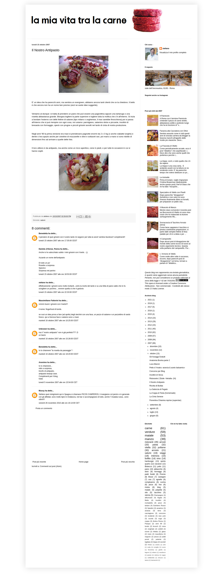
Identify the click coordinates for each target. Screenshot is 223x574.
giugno (153, 416)
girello (161, 550)
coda (149, 547)
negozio (148, 537)
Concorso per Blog (157, 371)
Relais (150, 544)
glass (164, 531)
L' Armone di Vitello (168, 254)
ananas (147, 511)
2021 (150, 300)
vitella (148, 447)
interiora (155, 456)
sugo (160, 518)
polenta (158, 539)
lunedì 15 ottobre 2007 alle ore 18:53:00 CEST (58, 274)
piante (149, 555)
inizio (149, 534)
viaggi (163, 453)
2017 (150, 307)
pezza (156, 537)
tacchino (157, 492)
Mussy (41, 391)
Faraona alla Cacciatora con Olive (174, 131)
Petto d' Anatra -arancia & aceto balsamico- (167, 368)
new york (162, 516)
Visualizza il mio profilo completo (173, 52)
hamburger (149, 461)
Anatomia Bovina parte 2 (159, 360)
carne (148, 428)
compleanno (150, 482)
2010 (150, 332)
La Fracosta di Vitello (168, 146)
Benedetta (43, 233)
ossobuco (162, 552)
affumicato (149, 498)
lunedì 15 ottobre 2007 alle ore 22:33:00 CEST (58, 292)
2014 (150, 318)
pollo (159, 466)
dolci (147, 472)
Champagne (158, 495)
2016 (150, 311)
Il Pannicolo (164, 116)
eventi (147, 531)
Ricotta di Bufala (156, 386)
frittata (155, 531)
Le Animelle (164, 177)
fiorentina (151, 550)
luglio (152, 412)
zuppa (147, 521)
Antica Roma (158, 521)
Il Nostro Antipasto (156, 382)
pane (147, 469)
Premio (163, 474)
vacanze (158, 464)
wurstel (163, 542)
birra (159, 511)
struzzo (160, 558)
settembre (154, 405)
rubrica (156, 555)
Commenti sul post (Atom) (50, 466)
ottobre (153, 353)
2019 (150, 303)
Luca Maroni (154, 364)
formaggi (158, 472)
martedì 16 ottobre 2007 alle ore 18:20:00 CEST (58, 354)
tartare (147, 505)
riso (160, 485)
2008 (150, 340)
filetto (147, 500)
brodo (147, 526)
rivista (147, 487)
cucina (163, 482)
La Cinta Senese (156, 397)
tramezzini (154, 560)
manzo (149, 439)
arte (164, 544)
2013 (150, 321)
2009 (150, 336)
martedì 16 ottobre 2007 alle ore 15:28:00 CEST (58, 339)
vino (159, 458)
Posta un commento (44, 408)
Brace (150, 477)
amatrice (160, 508)
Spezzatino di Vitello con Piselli (172, 192)
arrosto (155, 450)
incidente (151, 516)
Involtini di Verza (156, 375)
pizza (151, 485)
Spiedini (150, 508)
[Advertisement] (84, 435)
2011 (150, 329)
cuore (164, 547)
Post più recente (39, 462)
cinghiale (151, 529)
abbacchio (158, 469)
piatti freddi (150, 474)
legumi (147, 552)
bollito (148, 458)
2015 (150, 314)
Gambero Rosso (159, 505)
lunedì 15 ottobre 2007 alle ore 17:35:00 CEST (58, 241)
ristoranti (149, 442)
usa (149, 479)
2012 (150, 325)
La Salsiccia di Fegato (158, 389)
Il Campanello (165, 239)
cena (164, 526)
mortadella (149, 503)
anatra (157, 544)
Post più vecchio (128, 462)
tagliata (147, 542)
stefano (42, 283)
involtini (158, 500)
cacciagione (149, 513)
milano (154, 552)
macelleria (159, 534)
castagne (162, 477)
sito (146, 492)
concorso (162, 513)
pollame (162, 447)
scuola (150, 518)
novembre (154, 350)
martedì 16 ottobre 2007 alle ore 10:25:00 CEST (58, 320)
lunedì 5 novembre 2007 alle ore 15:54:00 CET (58, 382)
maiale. (148, 490)
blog (159, 487)
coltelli (160, 529)
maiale (149, 435)
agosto (153, 408)
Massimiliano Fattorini (48, 300)
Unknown (43, 329)
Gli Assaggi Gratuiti (157, 357)
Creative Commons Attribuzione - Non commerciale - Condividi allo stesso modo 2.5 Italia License (167, 286)
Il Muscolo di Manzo (168, 207)
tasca (146, 560)
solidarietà (151, 558)
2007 (150, 343)
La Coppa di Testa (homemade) (162, 393)
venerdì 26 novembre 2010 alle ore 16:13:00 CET (59, 403)
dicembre (154, 346)
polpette (158, 490)
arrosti (163, 442)
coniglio (156, 547)
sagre (164, 555)
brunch (155, 526)
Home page (83, 462)
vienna (147, 495)
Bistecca (148, 466)
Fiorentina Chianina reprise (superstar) (165, 400)
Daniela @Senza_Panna (49, 249)
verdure (150, 431)
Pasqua (148, 524)
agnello (159, 479)
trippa (155, 542)
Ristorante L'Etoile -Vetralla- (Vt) (162, 378)
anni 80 (158, 524)
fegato (159, 498)
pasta (155, 444)
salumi (42, 220)
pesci (160, 503)
